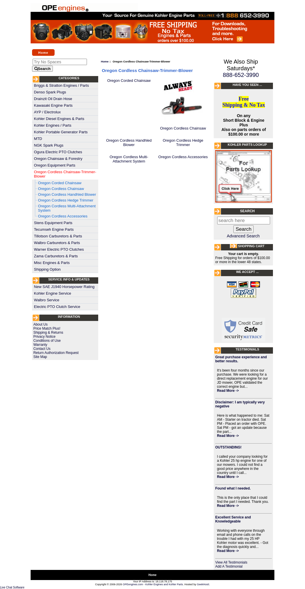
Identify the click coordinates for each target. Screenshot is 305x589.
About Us (40, 324)
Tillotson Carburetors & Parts (58, 236)
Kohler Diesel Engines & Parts (59, 119)
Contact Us (41, 349)
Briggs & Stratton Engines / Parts (61, 85)
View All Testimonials (231, 562)
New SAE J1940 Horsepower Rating (64, 287)
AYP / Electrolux (47, 112)
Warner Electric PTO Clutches (59, 249)
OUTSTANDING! (228, 447)
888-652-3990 (241, 75)
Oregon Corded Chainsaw (59, 183)
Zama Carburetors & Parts (56, 256)
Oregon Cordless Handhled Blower (67, 194)
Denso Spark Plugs (50, 92)
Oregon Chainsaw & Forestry (58, 158)
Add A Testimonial (229, 566)
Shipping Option (47, 269)
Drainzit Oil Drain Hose (53, 99)
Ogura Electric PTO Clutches (58, 152)
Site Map (40, 357)
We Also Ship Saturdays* (241, 64)
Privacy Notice (44, 337)
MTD (38, 138)
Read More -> (228, 391)
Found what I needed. (233, 488)
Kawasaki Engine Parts (53, 105)
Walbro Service (46, 300)
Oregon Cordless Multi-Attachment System (67, 208)
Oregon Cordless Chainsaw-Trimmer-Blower (65, 174)
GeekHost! (203, 584)
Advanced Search (243, 236)
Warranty (40, 345)
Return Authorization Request (56, 353)
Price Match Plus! (46, 328)
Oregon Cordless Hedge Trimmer (65, 200)
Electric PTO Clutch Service (57, 306)
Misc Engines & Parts (52, 263)
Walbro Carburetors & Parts (57, 243)
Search (247, 211)
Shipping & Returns (48, 332)
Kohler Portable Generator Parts (61, 132)
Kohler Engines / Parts (52, 125)
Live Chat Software (12, 587)
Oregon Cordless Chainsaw (61, 189)
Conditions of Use (47, 341)
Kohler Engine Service (52, 293)
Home (43, 52)
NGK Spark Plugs (49, 145)
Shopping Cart (251, 246)
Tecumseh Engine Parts (54, 229)
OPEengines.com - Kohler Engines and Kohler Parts (153, 584)
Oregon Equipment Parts (54, 165)
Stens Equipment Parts (53, 223)
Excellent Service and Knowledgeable (233, 519)
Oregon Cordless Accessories (63, 216)
